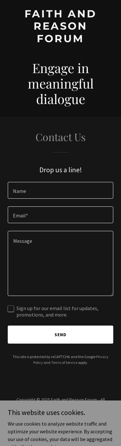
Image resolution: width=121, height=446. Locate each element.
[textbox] (60, 190)
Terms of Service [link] (64, 362)
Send (60, 334)
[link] (60, 40)
